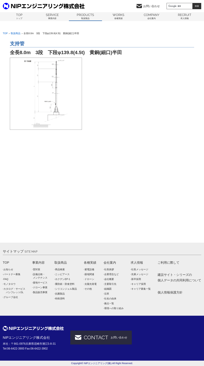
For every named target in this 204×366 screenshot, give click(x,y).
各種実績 (90, 262)
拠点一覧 (109, 303)
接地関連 (89, 274)
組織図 (108, 288)
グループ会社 (10, 297)
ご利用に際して (168, 262)
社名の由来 (110, 298)
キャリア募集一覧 (141, 288)
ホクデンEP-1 (62, 279)
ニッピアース (62, 274)
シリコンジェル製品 (66, 288)
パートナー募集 (11, 274)
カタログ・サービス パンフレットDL (14, 290)
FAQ (5, 279)
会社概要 (109, 279)
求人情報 (137, 262)
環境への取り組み (114, 308)
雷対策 (36, 269)
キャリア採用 (138, 284)
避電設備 (89, 269)
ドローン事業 (40, 287)
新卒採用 (136, 279)
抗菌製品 (60, 293)
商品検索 (60, 269)
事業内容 (38, 262)
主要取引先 (110, 284)
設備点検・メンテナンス (40, 276)
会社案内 (110, 262)
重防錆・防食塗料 (64, 284)
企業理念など (111, 274)
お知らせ (8, 269)
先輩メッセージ (139, 274)
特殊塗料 (60, 298)
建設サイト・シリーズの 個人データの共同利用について (179, 277)
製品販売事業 (40, 292)
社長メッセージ (139, 269)
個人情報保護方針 (170, 292)
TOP (6, 262)
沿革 (106, 293)
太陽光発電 (91, 284)
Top (5, 33)
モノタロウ (9, 284)
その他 (88, 288)
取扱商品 (15, 33)
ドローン (89, 279)
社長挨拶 (109, 269)
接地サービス (40, 282)
